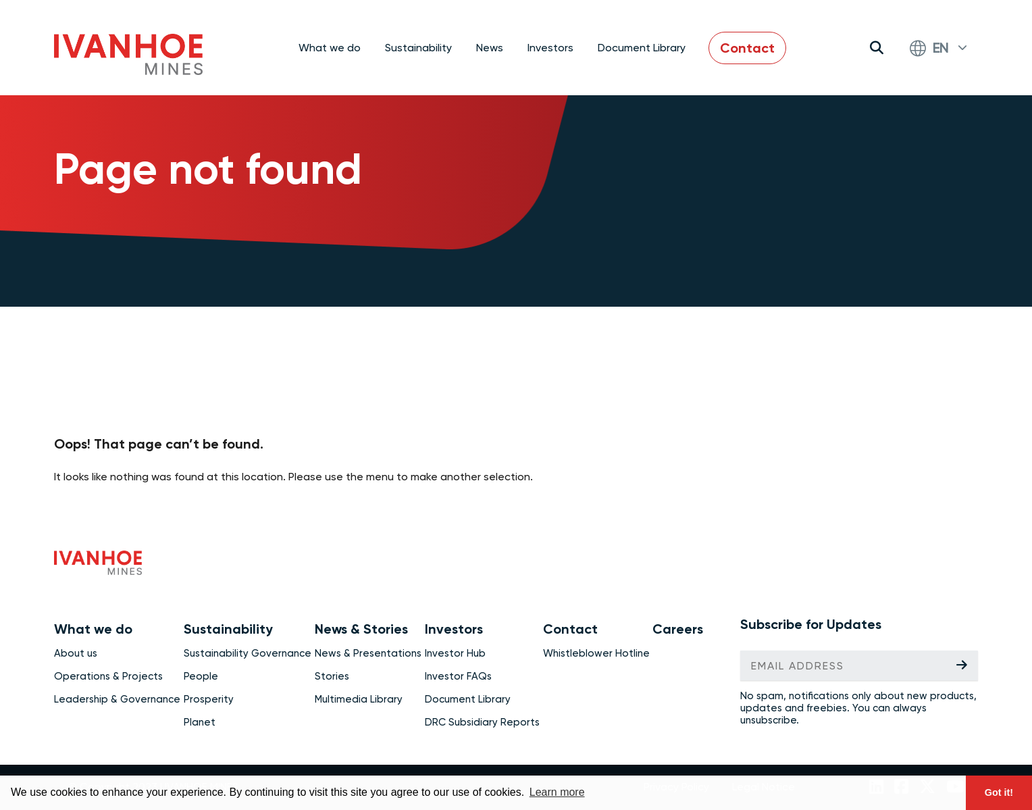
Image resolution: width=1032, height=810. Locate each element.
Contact (747, 48)
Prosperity (209, 699)
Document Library (642, 47)
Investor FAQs (458, 676)
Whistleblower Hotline (596, 653)
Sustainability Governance (247, 653)
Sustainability (228, 629)
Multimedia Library (359, 699)
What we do (93, 629)
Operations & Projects (108, 676)
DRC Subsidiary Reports (482, 722)
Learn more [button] (557, 792)
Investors (454, 629)
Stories (332, 676)
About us (75, 653)
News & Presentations (368, 653)
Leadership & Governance (117, 699)
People (201, 676)
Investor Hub (455, 653)
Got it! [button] (999, 792)
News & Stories (361, 629)
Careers (677, 629)
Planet (199, 722)
